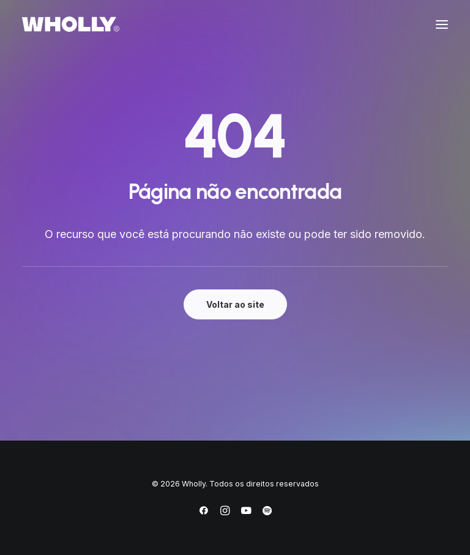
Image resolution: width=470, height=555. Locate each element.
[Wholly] (70, 24)
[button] (442, 24)
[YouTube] (246, 512)
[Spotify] (267, 512)
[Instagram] (224, 512)
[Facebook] (203, 512)
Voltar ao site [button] (235, 304)
